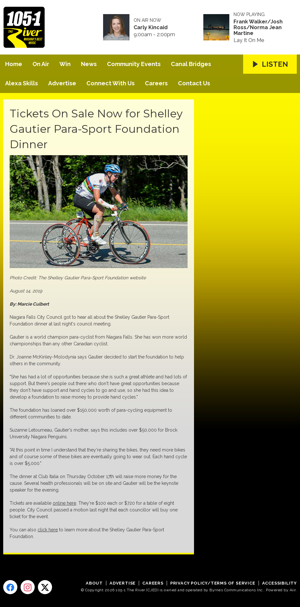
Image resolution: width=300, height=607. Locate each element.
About (94, 583)
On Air (40, 64)
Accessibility (279, 583)
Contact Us (194, 83)
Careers (156, 83)
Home (13, 64)
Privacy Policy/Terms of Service (212, 583)
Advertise (62, 83)
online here (64, 503)
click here (48, 529)
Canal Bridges (191, 64)
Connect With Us (110, 83)
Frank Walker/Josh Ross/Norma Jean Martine (258, 27)
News (89, 64)
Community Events (134, 64)
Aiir (293, 590)
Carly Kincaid (151, 27)
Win (65, 64)
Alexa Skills (21, 83)
